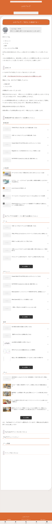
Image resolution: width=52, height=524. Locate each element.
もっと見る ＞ (26, 266)
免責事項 (9, 519)
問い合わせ (43, 519)
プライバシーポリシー (26, 519)
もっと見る (26, 417)
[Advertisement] (26, 501)
